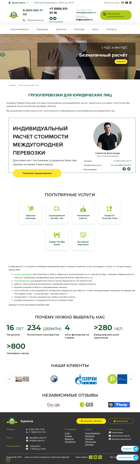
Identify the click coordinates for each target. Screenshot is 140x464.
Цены (95, 29)
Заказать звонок (91, 421)
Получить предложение (37, 173)
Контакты (111, 29)
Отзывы (68, 436)
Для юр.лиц (90, 442)
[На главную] (14, 15)
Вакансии (69, 439)
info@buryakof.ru (37, 440)
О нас (67, 433)
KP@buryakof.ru (84, 20)
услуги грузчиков (22, 274)
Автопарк (79, 29)
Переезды (42, 29)
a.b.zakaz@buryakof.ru (121, 165)
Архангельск (18, 2)
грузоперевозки (22, 280)
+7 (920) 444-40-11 (122, 161)
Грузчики (61, 29)
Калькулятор (121, 421)
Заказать (121, 61)
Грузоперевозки (19, 29)
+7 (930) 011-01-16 (37, 432)
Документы (70, 442)
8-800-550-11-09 (36, 429)
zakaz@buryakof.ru (86, 12)
